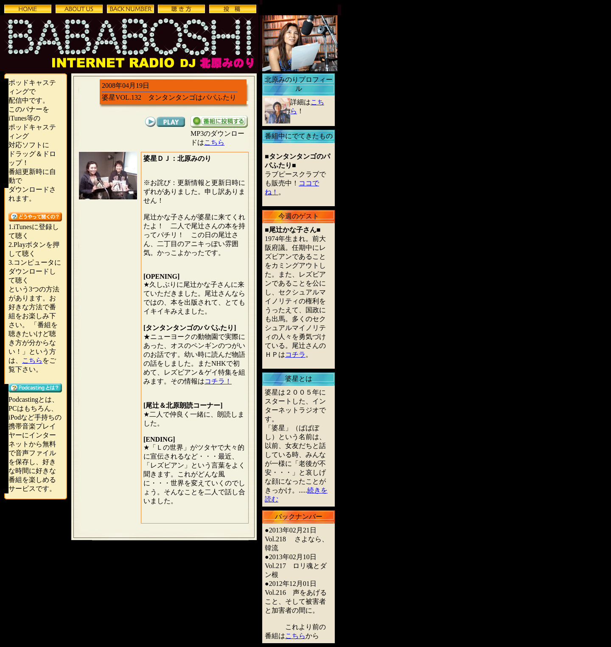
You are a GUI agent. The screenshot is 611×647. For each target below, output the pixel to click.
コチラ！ (218, 381)
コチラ (295, 354)
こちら (32, 360)
